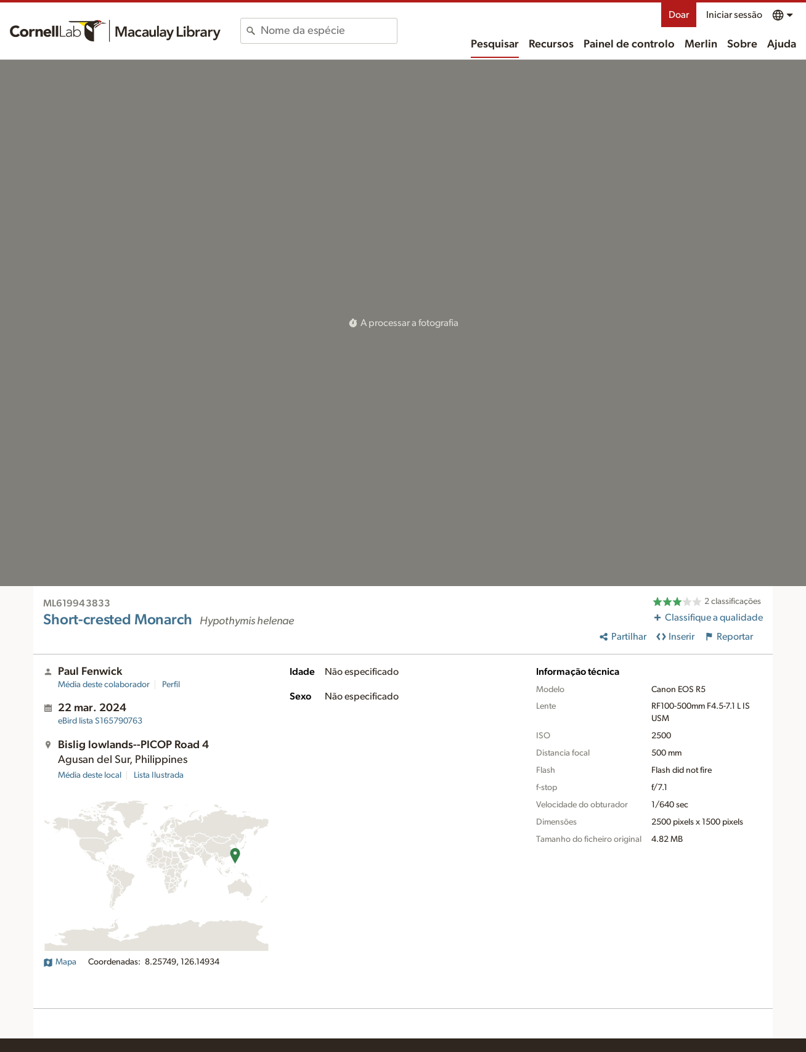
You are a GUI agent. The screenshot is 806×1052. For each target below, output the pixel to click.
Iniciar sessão (734, 15)
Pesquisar (495, 44)
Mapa (59, 962)
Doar (679, 15)
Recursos (551, 44)
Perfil (171, 684)
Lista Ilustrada (159, 775)
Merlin (701, 44)
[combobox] (329, 30)
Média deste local (89, 775)
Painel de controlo (629, 44)
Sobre (742, 44)
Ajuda (781, 44)
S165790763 (100, 721)
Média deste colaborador (104, 684)
